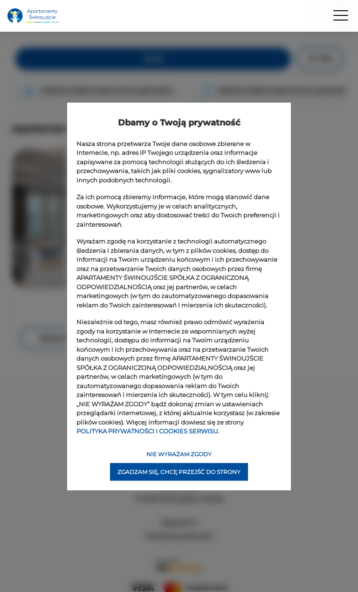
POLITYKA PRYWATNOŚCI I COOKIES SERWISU (147, 431)
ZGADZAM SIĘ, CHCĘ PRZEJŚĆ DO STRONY (179, 471)
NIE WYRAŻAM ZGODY (179, 453)
